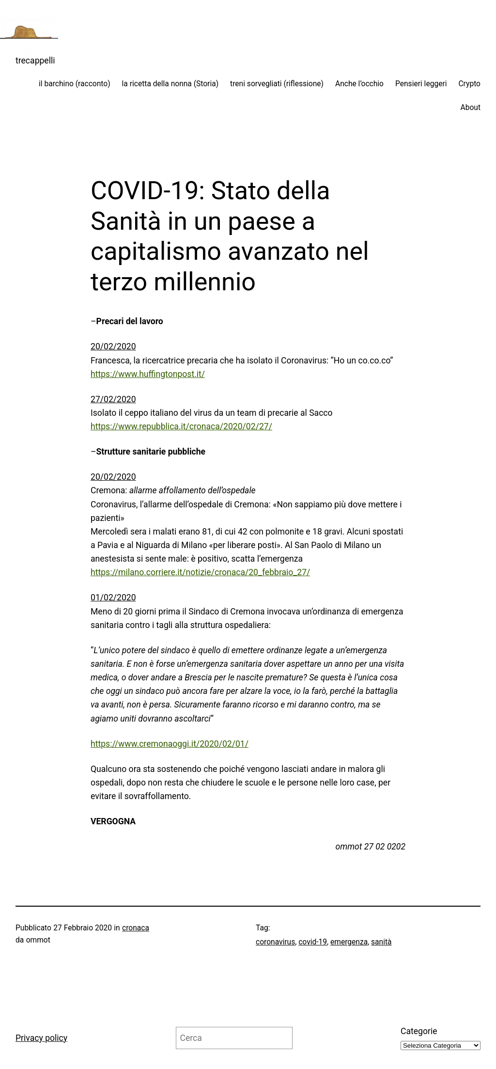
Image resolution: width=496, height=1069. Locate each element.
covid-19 (312, 942)
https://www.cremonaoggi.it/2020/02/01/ (169, 744)
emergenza (349, 942)
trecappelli (35, 60)
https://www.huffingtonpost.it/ (148, 374)
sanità (381, 942)
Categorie (419, 1031)
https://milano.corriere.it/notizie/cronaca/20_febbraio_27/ (200, 572)
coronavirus (275, 942)
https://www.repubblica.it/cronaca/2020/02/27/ (181, 426)
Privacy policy (41, 1038)
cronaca (135, 928)
